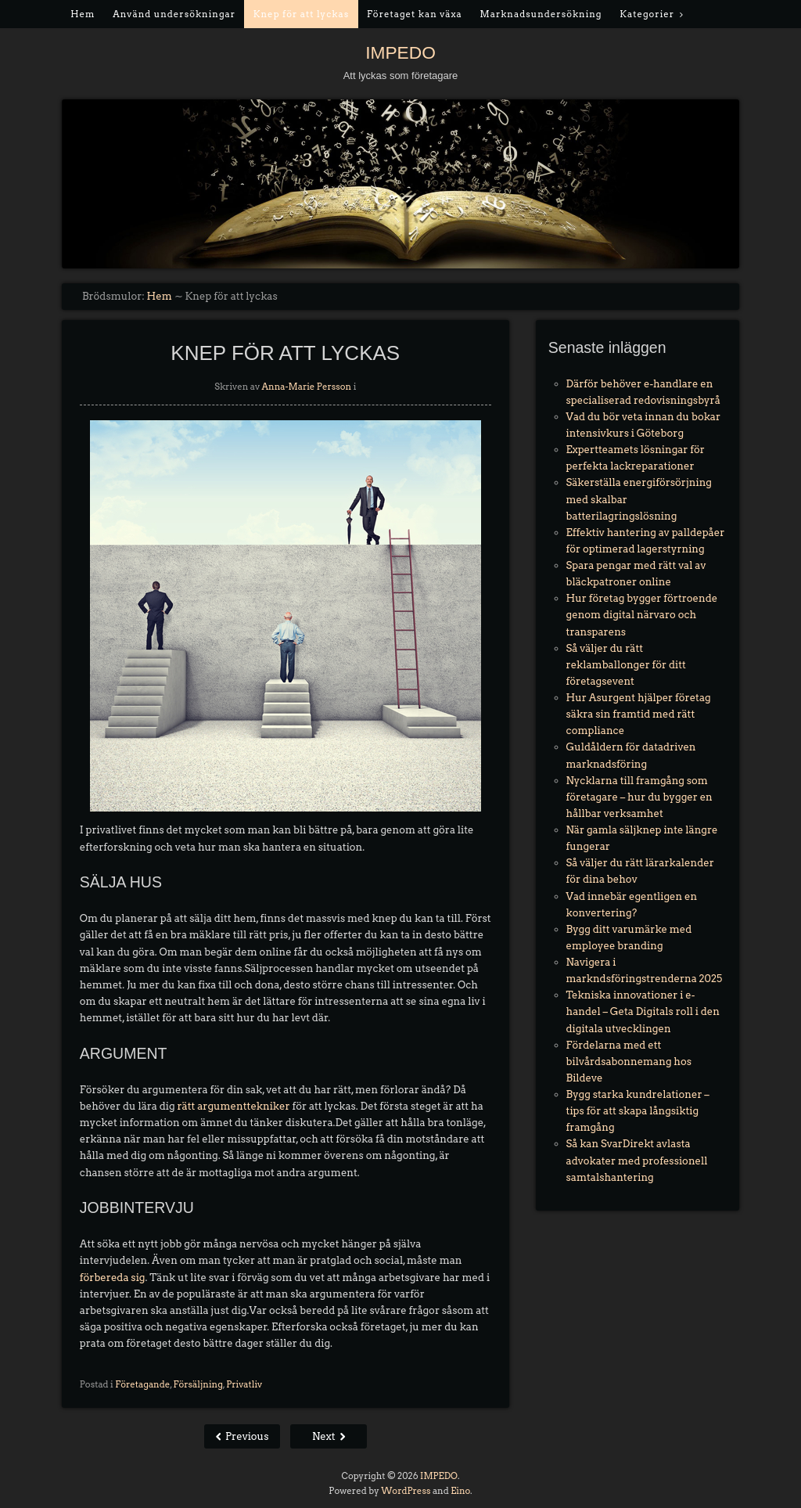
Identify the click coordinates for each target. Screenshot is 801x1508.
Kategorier (647, 14)
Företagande (142, 1384)
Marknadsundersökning (541, 14)
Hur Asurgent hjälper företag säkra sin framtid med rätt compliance (638, 714)
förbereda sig (112, 1277)
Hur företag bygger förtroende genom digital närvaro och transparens (642, 614)
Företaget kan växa (414, 14)
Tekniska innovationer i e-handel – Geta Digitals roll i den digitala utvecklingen (643, 1011)
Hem (82, 14)
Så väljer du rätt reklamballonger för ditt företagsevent (626, 664)
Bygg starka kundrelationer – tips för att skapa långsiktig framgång (637, 1111)
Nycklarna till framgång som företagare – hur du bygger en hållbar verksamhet (639, 797)
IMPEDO (400, 52)
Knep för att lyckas (301, 14)
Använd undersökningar (174, 14)
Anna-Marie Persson (307, 386)
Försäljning (198, 1384)
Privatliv (244, 1384)
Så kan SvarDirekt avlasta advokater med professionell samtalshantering (637, 1160)
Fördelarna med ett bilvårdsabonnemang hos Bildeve (628, 1061)
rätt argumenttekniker (233, 1106)
